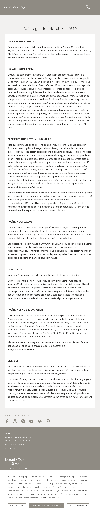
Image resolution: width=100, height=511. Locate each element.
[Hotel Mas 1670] (14, 7)
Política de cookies (16, 445)
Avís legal (11, 449)
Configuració (16, 506)
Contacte (10, 433)
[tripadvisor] (40, 422)
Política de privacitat (17, 441)
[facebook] (7, 422)
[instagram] (15, 422)
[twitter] (23, 422)
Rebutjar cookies (78, 506)
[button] (95, 7)
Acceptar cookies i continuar (46, 506)
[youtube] (31, 422)
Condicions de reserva (18, 437)
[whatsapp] (48, 422)
